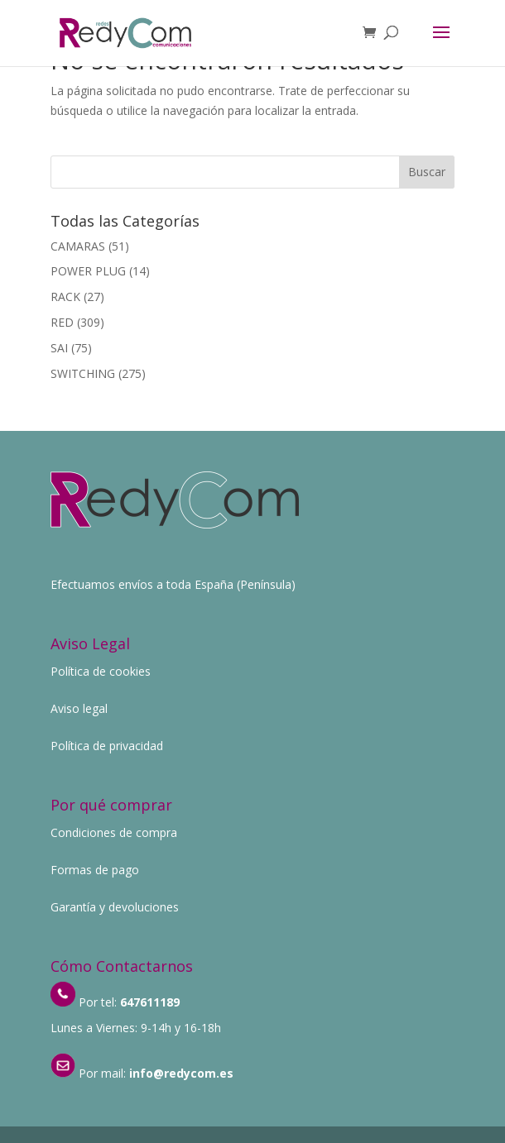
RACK (65, 296)
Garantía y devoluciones (114, 907)
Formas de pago (94, 870)
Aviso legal (79, 708)
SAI (59, 348)
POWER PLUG (88, 271)
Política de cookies (100, 671)
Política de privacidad (106, 745)
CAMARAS (77, 246)
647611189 (150, 1002)
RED (62, 322)
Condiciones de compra (113, 832)
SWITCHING (82, 373)
